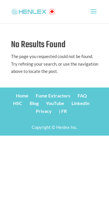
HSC (17, 103)
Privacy (44, 111)
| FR (63, 111)
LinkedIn (81, 103)
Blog (34, 103)
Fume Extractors (53, 95)
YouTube (55, 103)
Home (22, 95)
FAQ (82, 95)
